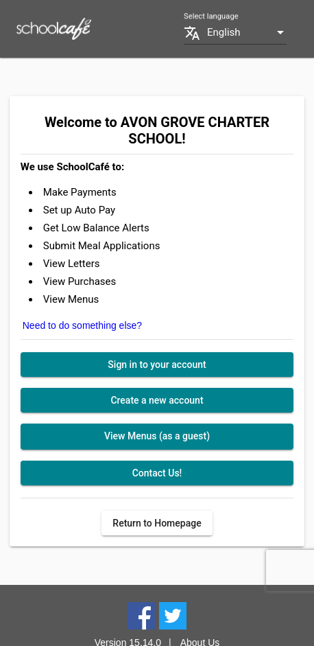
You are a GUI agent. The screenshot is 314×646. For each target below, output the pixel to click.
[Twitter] (172, 615)
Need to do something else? (82, 325)
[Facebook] (141, 615)
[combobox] (247, 32)
